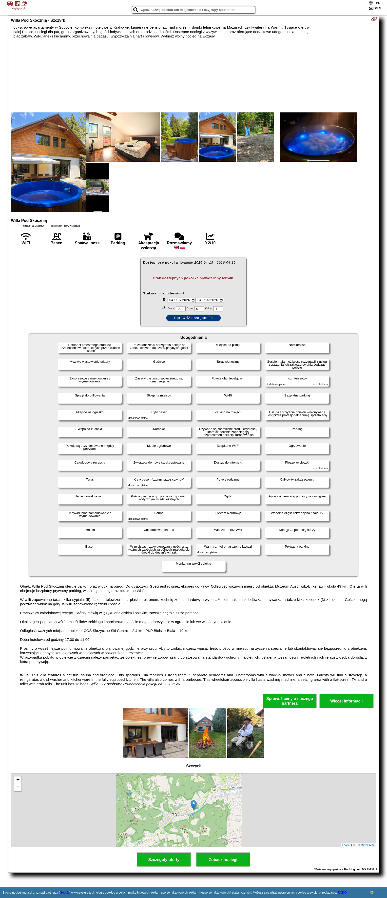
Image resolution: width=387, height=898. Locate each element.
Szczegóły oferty (163, 860)
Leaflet (346, 845)
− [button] (17, 787)
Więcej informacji (346, 701)
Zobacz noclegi (223, 860)
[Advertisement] (193, 75)
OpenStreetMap (365, 845)
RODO (342, 892)
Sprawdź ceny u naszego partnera (289, 701)
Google (64, 892)
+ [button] (17, 780)
